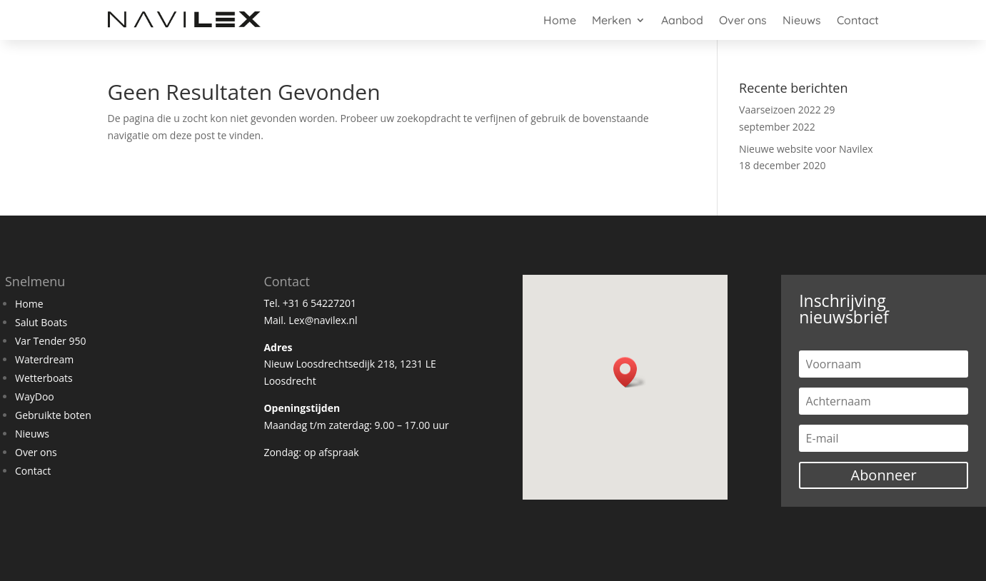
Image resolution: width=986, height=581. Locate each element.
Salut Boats (41, 322)
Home (559, 20)
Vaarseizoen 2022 (780, 109)
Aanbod (682, 20)
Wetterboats (44, 378)
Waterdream (44, 359)
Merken (611, 20)
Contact (858, 20)
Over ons (743, 20)
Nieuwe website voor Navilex (806, 149)
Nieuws (802, 20)
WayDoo (34, 396)
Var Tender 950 (50, 341)
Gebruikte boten (53, 415)
